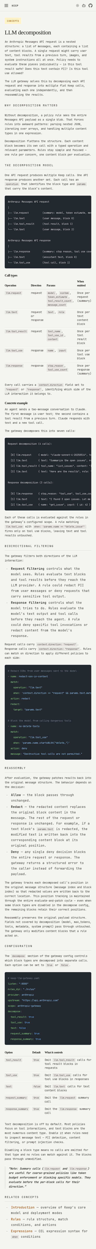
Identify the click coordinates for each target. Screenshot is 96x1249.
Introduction (23, 1207)
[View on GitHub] (90, 5)
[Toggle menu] (6, 5)
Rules (16, 1219)
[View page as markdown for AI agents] (84, 6)
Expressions (22, 1231)
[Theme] (77, 5)
